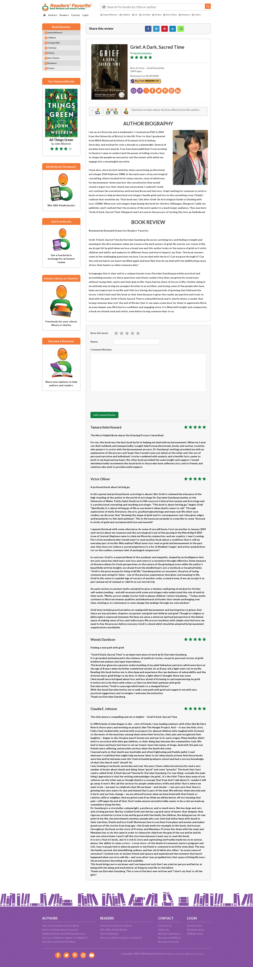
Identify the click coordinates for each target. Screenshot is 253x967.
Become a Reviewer (169, 933)
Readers (64, 15)
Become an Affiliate (169, 937)
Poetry (105, 17)
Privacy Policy (176, 953)
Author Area (194, 925)
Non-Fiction (179, 14)
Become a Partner (168, 941)
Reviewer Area (195, 929)
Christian (150, 14)
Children (128, 14)
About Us (163, 929)
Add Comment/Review (111, 419)
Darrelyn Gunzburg (144, 54)
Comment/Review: (101, 352)
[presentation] (117, 404)
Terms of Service (199, 953)
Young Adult (57, 47)
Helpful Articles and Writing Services (63, 933)
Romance (195, 14)
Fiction (163, 14)
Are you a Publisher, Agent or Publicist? (64, 937)
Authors (52, 15)
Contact (75, 15)
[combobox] (155, 7)
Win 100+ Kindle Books (113, 929)
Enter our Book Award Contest (60, 929)
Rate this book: (99, 336)
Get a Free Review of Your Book (60, 925)
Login (85, 15)
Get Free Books (109, 933)
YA (139, 14)
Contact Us (164, 925)
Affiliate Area (195, 933)
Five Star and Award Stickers (59, 941)
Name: (94, 344)
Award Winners (110, 14)
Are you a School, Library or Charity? (121, 937)
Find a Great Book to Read (115, 925)
